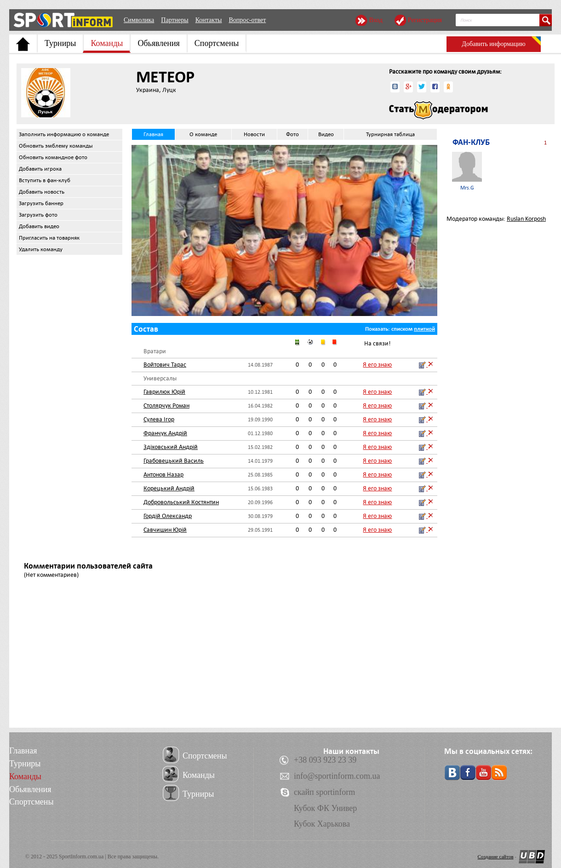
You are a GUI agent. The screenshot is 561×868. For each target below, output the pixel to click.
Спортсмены (217, 43)
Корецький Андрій (169, 488)
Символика (139, 20)
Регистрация (425, 20)
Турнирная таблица (390, 134)
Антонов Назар (163, 474)
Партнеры (174, 20)
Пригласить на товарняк (49, 238)
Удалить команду (41, 249)
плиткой (424, 329)
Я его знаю (377, 364)
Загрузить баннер (41, 203)
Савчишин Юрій (165, 529)
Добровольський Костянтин (181, 502)
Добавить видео (39, 226)
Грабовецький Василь (173, 460)
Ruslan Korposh (526, 218)
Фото (292, 134)
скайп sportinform (324, 792)
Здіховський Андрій (170, 446)
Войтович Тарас (164, 364)
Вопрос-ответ (247, 20)
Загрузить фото (38, 215)
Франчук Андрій (165, 433)
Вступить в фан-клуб (44, 180)
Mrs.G (467, 171)
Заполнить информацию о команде (64, 134)
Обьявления (158, 43)
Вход (375, 20)
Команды (107, 43)
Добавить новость (41, 192)
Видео (326, 134)
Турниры (60, 43)
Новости (254, 134)
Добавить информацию (493, 43)
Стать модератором (438, 110)
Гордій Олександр (167, 515)
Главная (153, 134)
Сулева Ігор (158, 419)
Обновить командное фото (53, 157)
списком (401, 329)
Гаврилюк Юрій (164, 391)
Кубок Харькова (322, 823)
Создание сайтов (496, 856)
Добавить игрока (40, 169)
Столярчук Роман (166, 405)
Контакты (208, 20)
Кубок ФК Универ (325, 808)
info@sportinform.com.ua (337, 776)
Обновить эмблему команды (56, 146)
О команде (203, 134)
